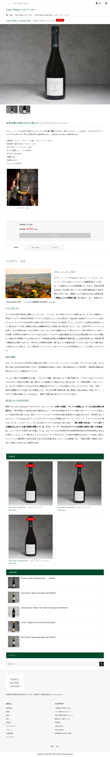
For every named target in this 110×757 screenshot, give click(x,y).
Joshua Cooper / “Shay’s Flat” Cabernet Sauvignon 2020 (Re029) (44, 608)
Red (7, 719)
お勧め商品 (9, 733)
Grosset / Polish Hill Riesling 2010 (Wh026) (38, 578)
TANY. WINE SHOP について (64, 715)
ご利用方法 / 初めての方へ (63, 708)
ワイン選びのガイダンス (62, 712)
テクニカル (35, 247)
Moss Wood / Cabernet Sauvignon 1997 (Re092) (38, 637)
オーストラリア (11, 726)
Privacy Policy (59, 730)
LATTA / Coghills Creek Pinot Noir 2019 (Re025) (38, 622)
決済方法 (58, 722)
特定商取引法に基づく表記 (63, 733)
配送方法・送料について (62, 719)
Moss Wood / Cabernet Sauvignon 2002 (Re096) (38, 593)
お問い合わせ (59, 726)
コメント (55, 247)
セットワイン (10, 737)
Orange (8, 722)
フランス (9, 730)
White (8, 712)
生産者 (16, 247)
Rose (7, 715)
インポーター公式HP (14, 163)
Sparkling (9, 708)
